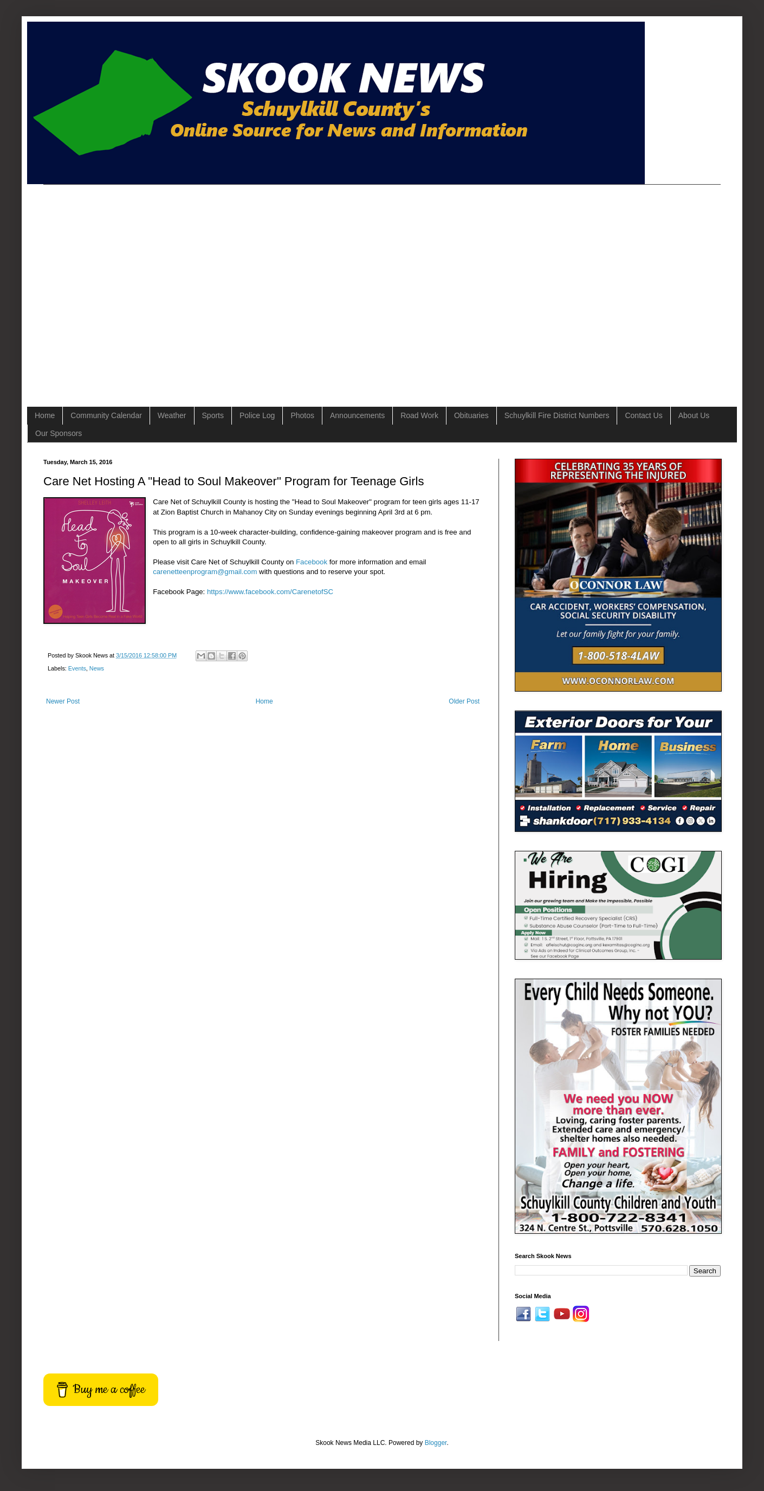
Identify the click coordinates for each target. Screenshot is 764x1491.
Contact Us (643, 415)
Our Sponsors (58, 433)
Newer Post (63, 701)
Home (45, 415)
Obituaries (471, 415)
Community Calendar (106, 415)
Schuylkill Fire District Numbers (557, 415)
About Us (694, 415)
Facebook (311, 562)
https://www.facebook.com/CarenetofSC (270, 592)
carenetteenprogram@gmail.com (205, 572)
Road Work (419, 415)
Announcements (357, 415)
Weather (172, 415)
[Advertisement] (101, 286)
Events (77, 668)
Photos (302, 415)
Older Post (464, 701)
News (96, 668)
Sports (213, 415)
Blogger (436, 1443)
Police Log (257, 415)
